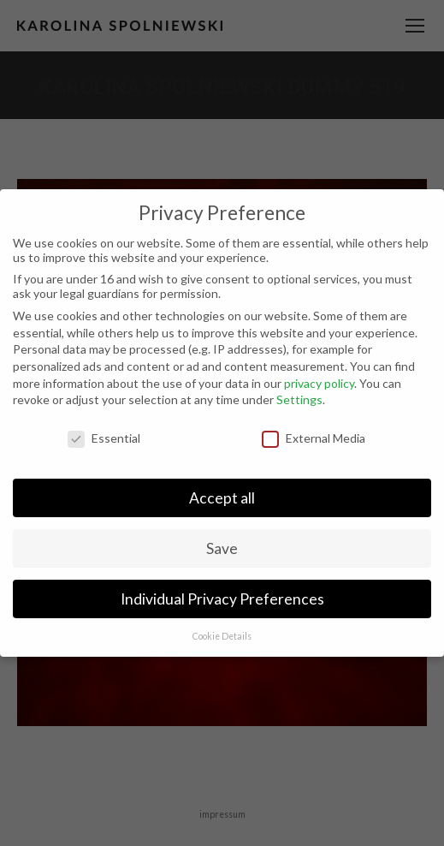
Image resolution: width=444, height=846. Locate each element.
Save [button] (222, 548)
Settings (299, 399)
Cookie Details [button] (222, 636)
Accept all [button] (222, 498)
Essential (104, 438)
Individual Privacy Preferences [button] (222, 599)
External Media (313, 438)
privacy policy (319, 383)
